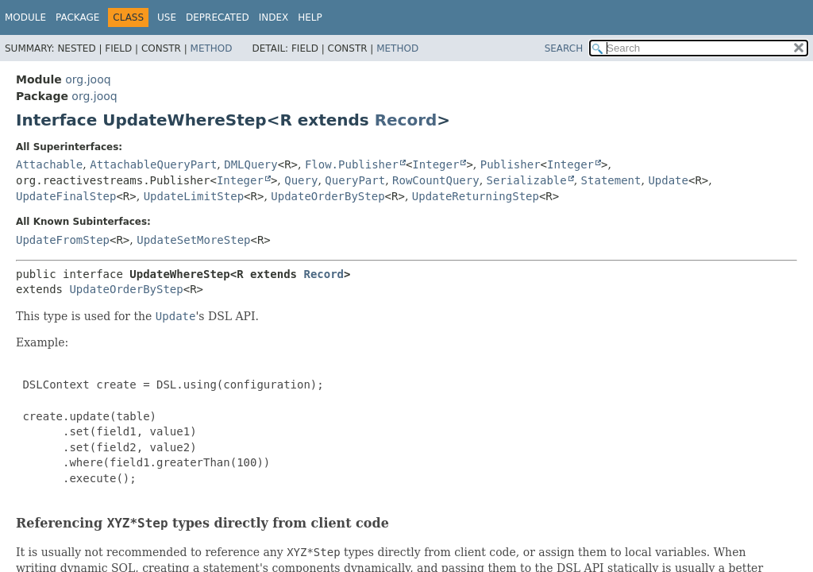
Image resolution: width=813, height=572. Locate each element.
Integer (435, 164)
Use (166, 17)
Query (301, 180)
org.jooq (87, 79)
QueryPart (355, 180)
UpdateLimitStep (194, 196)
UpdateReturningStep (475, 196)
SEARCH (564, 48)
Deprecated (217, 17)
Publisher (510, 164)
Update (668, 180)
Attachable (49, 164)
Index (274, 17)
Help (310, 17)
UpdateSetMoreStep (193, 240)
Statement (611, 180)
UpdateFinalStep (66, 196)
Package (77, 17)
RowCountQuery (436, 180)
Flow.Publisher (352, 164)
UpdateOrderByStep (327, 196)
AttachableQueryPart (153, 164)
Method (212, 48)
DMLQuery (250, 164)
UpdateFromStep (63, 240)
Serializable (527, 180)
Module (25, 17)
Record (406, 119)
